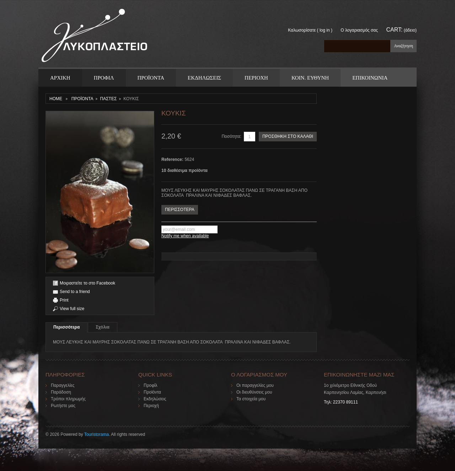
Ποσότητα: (231, 136)
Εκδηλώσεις (155, 398)
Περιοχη (256, 78)
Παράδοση (61, 392)
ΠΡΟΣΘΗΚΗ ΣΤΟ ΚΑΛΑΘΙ (287, 136)
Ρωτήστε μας (63, 405)
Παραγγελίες (63, 385)
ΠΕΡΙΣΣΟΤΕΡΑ (179, 209)
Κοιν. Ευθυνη (310, 78)
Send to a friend (75, 291)
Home (55, 98)
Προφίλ (150, 385)
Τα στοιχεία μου (251, 398)
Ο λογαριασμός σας (359, 30)
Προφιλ (104, 78)
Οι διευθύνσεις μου (254, 392)
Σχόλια (102, 327)
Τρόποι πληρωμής (68, 398)
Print (64, 300)
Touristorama (96, 434)
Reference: (172, 159)
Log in (325, 30)
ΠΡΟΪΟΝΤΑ (151, 78)
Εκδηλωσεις (204, 78)
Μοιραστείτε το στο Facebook (87, 283)
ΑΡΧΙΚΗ (60, 78)
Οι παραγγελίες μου (255, 385)
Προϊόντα (152, 392)
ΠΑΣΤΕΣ (108, 98)
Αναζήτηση (403, 45)
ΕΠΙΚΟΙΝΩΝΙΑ (369, 78)
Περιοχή (151, 405)
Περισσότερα (66, 327)
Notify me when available (185, 235)
